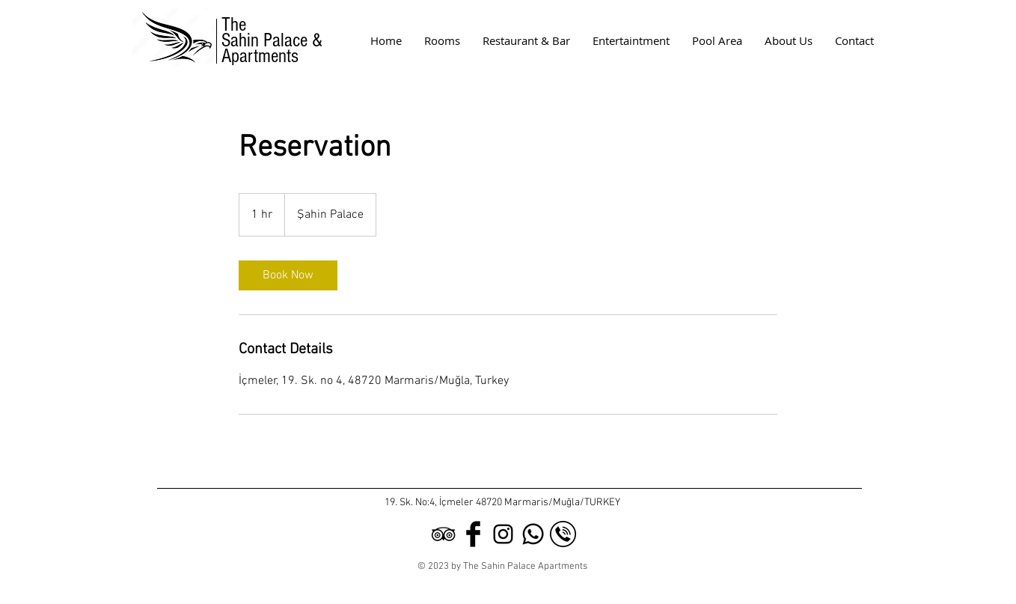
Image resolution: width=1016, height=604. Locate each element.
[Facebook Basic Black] (473, 534)
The (233, 24)
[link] (288, 275)
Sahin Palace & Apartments (274, 48)
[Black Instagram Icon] (503, 534)
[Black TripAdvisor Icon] (443, 534)
